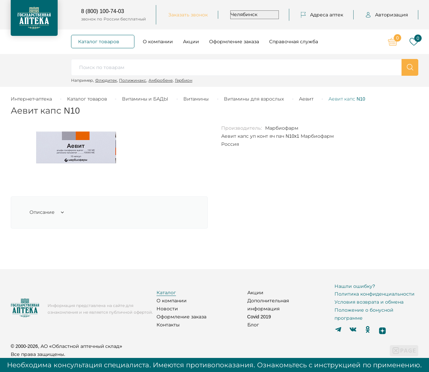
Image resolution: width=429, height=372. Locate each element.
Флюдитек (106, 80)
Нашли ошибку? (354, 286)
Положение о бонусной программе (363, 314)
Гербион (183, 80)
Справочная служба (293, 42)
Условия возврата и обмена (369, 302)
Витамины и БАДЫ (145, 99)
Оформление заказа (234, 42)
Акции (191, 42)
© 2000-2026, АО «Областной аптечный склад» (66, 346)
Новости (167, 309)
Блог (253, 325)
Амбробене (160, 80)
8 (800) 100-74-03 (102, 11)
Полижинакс (132, 80)
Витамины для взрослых (254, 99)
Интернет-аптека (31, 99)
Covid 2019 (259, 317)
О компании (158, 42)
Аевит (306, 99)
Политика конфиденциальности (374, 294)
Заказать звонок (188, 14)
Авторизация (387, 15)
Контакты (168, 325)
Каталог (166, 293)
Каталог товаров (98, 42)
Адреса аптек (322, 15)
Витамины (196, 99)
